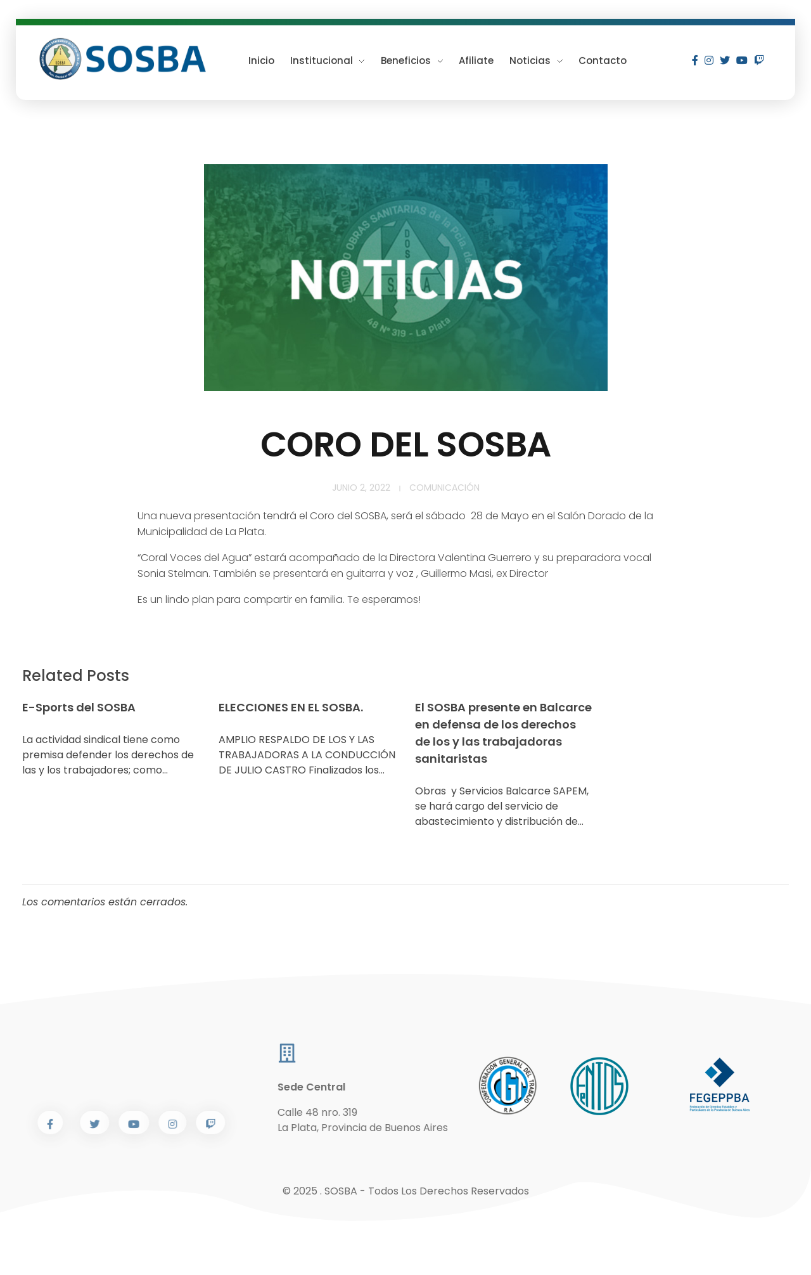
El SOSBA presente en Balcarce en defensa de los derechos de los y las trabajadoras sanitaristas (503, 733)
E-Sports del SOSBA (79, 707)
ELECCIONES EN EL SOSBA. (291, 707)
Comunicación (444, 487)
